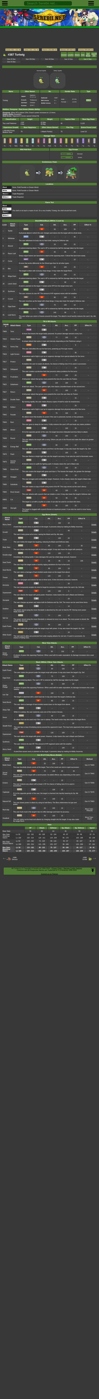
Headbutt (6, 818)
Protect (12, 362)
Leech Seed (12, 284)
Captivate (6, 792)
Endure (5, 783)
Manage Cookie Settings (73, 868)
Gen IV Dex (11, 62)
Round (12, 438)
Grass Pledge (5, 654)
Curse (10, 261)
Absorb (10, 246)
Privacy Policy (57, 868)
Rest (12, 422)
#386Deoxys (15, 858)
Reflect (12, 407)
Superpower (7, 593)
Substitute (13, 484)
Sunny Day (14, 346)
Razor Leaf (12, 253)
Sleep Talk (6, 710)
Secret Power (5, 773)
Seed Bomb (7, 570)
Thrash (5, 577)
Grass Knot (14, 469)
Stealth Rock (7, 726)
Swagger (13, 477)
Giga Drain (12, 306)
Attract (12, 430)
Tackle (10, 231)
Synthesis (11, 291)
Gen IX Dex (11, 59)
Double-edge (7, 555)
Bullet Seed (7, 765)
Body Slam (6, 547)
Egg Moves (88, 54)
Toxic (12, 331)
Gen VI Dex (68, 59)
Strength (13, 508)
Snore (5, 717)
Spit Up (5, 618)
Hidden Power (15, 339)
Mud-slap (6, 810)
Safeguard (14, 369)
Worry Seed (7, 524)
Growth (5, 532)
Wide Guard (7, 635)
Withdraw (11, 238)
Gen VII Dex (49, 59)
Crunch (10, 299)
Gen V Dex (87, 59)
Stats (83, 55)
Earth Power (7, 626)
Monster (80, 154)
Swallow (5, 609)
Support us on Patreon (49, 874)
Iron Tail (5, 695)
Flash (12, 454)
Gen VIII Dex (30, 59)
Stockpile (6, 600)
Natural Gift (7, 801)
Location (71, 55)
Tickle (5, 540)
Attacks (77, 55)
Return (12, 392)
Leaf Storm (12, 315)
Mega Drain (12, 276)
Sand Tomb (7, 562)
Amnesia (6, 585)
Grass (80, 157)
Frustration (14, 377)
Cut (11, 499)
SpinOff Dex (94, 54)
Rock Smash (14, 492)
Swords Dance (13, 462)
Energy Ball (14, 447)
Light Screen (14, 354)
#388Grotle (85, 858)
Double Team (15, 399)
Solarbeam (14, 384)
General (64, 55)
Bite (9, 269)
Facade (13, 415)
